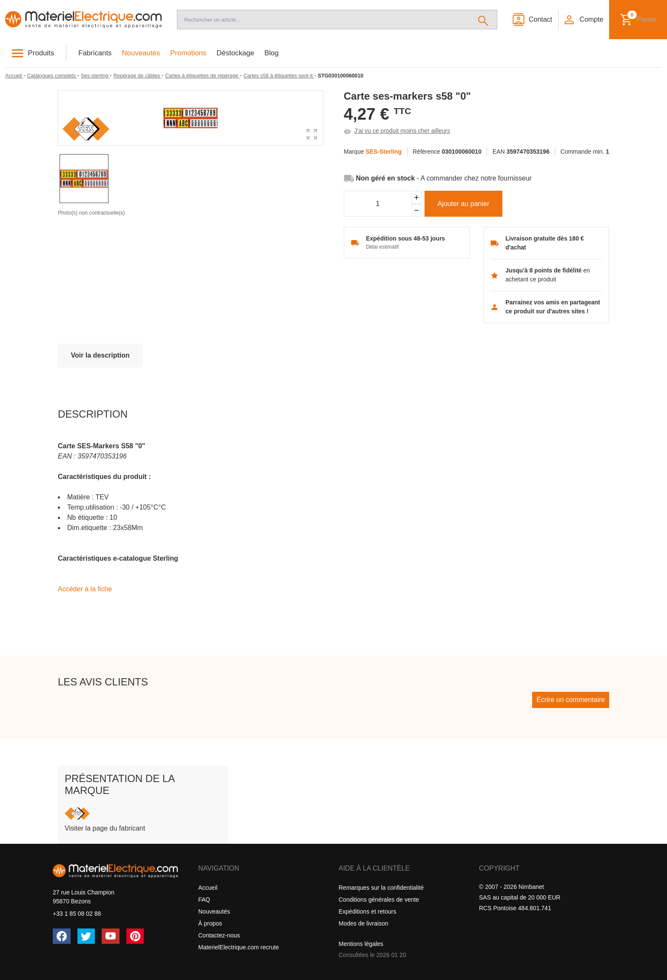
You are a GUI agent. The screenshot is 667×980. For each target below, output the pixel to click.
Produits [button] (41, 53)
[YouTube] (111, 936)
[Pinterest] (135, 936)
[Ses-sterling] (95, 76)
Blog (272, 53)
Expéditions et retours (367, 911)
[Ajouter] (416, 197)
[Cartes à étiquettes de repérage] (202, 76)
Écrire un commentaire (570, 699)
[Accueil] (83, 19)
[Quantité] (378, 204)
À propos (210, 923)
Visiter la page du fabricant (105, 828)
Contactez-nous (219, 935)
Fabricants (94, 53)
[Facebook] (62, 936)
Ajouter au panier (463, 203)
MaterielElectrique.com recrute (238, 947)
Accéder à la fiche (85, 589)
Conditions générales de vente (379, 899)
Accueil (207, 887)
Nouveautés (141, 53)
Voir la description (100, 355)
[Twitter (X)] (86, 936)
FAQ (204, 899)
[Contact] (531, 19)
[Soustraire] (416, 210)
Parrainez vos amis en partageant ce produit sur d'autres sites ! (552, 307)
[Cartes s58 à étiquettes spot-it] (278, 76)
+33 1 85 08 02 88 (77, 913)
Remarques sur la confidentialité (381, 887)
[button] (583, 19)
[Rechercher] (483, 19)
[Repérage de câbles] (138, 76)
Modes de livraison (363, 923)
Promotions (188, 53)
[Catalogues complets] (52, 76)
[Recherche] (323, 19)
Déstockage (235, 53)
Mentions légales (361, 943)
